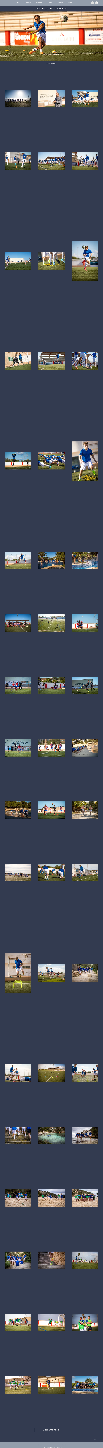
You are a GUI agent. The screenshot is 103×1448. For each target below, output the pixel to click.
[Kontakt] (40, 1445)
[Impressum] (52, 1445)
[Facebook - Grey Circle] (92, 2)
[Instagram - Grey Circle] (96, 2)
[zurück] (94, 1439)
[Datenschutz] (64, 1445)
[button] (27, 2)
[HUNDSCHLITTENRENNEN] (51, 1430)
